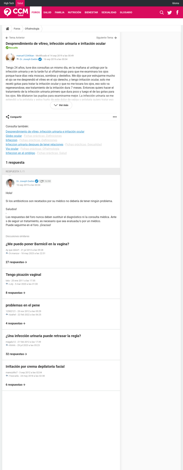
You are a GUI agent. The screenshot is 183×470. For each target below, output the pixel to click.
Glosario (126, 12)
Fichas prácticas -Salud (52, 153)
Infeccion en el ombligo (20, 153)
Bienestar (91, 12)
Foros (36, 12)
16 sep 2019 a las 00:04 (55, 59)
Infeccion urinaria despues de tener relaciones (34, 144)
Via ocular (12, 148)
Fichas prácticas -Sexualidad (83, 144)
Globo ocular (14, 136)
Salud (20, 3)
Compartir (16, 117)
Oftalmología (32, 28)
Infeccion (11, 140)
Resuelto (13, 47)
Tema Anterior (17, 37)
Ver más (63, 105)
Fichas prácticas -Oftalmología (40, 148)
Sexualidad (109, 12)
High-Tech (9, 3)
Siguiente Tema (104, 37)
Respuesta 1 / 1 (15, 171)
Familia (59, 12)
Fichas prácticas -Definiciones (43, 136)
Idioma (175, 3)
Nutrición (74, 12)
